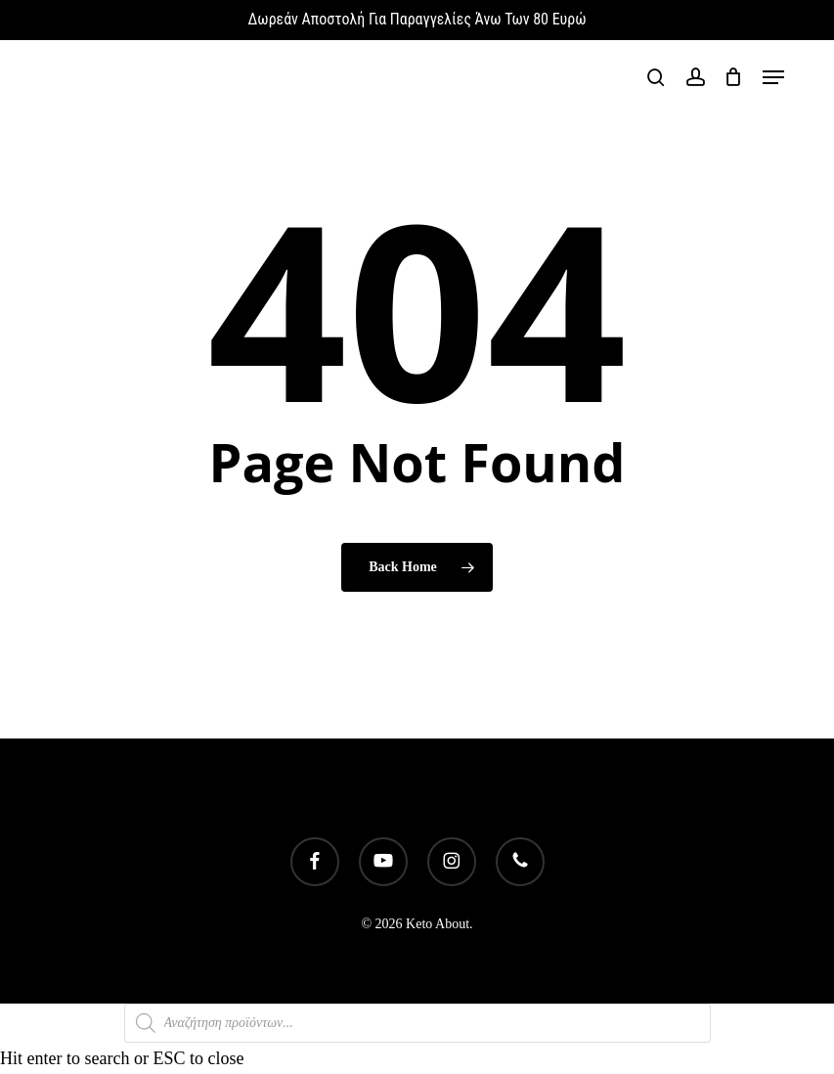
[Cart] (734, 77)
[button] (773, 77)
